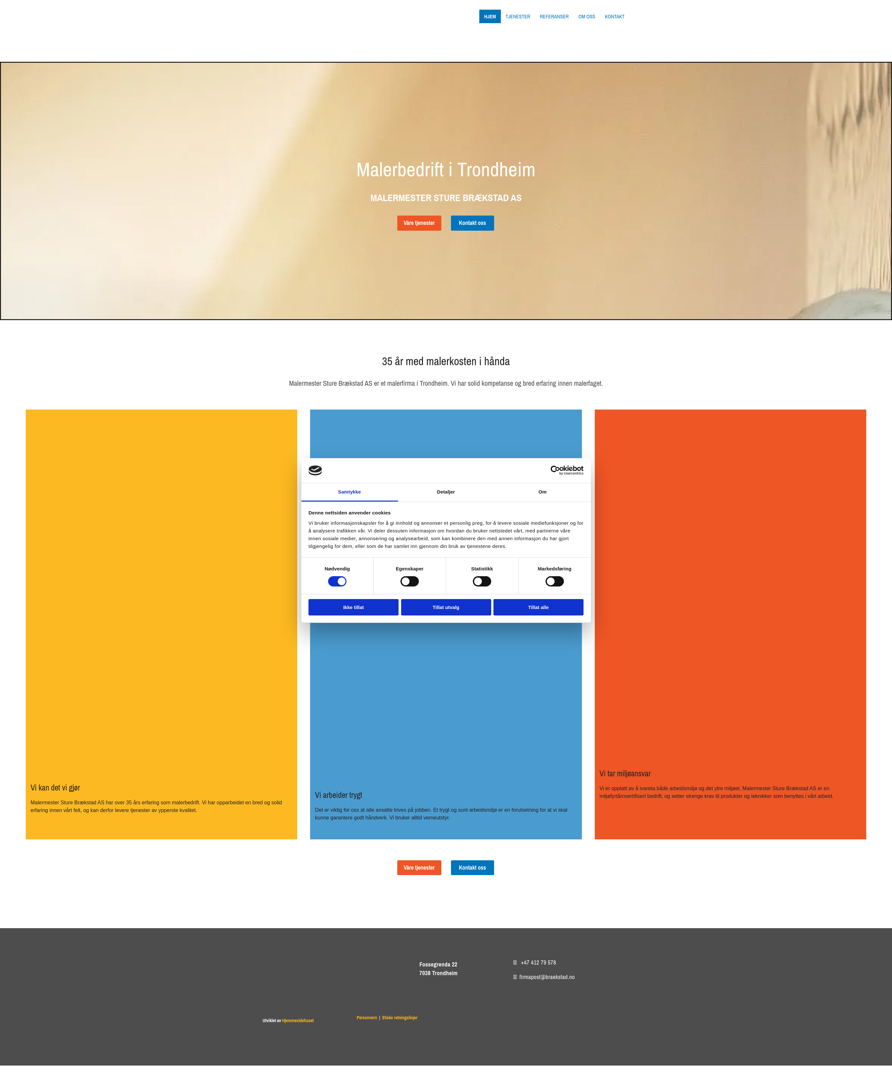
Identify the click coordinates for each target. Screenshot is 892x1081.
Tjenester (518, 16)
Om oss (586, 16)
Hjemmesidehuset (298, 1020)
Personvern (367, 1018)
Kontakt (614, 16)
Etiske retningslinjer (400, 1018)
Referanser (554, 16)
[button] (419, 223)
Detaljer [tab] (446, 491)
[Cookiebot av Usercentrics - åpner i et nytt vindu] (555, 470)
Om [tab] (542, 491)
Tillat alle (538, 607)
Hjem (490, 16)
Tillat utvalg (446, 607)
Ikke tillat (353, 607)
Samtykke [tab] (349, 491)
